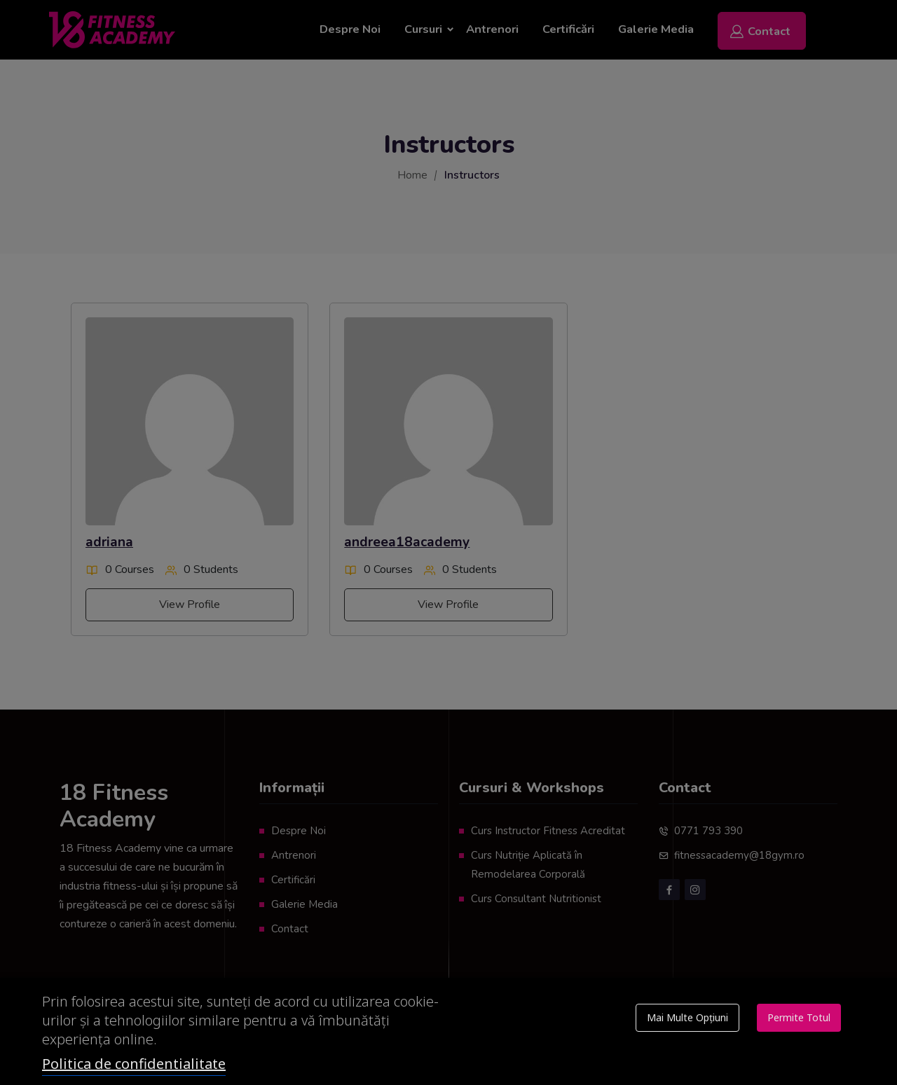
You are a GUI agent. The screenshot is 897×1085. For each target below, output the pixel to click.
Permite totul (798, 1017)
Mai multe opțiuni (687, 1017)
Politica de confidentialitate (134, 1063)
